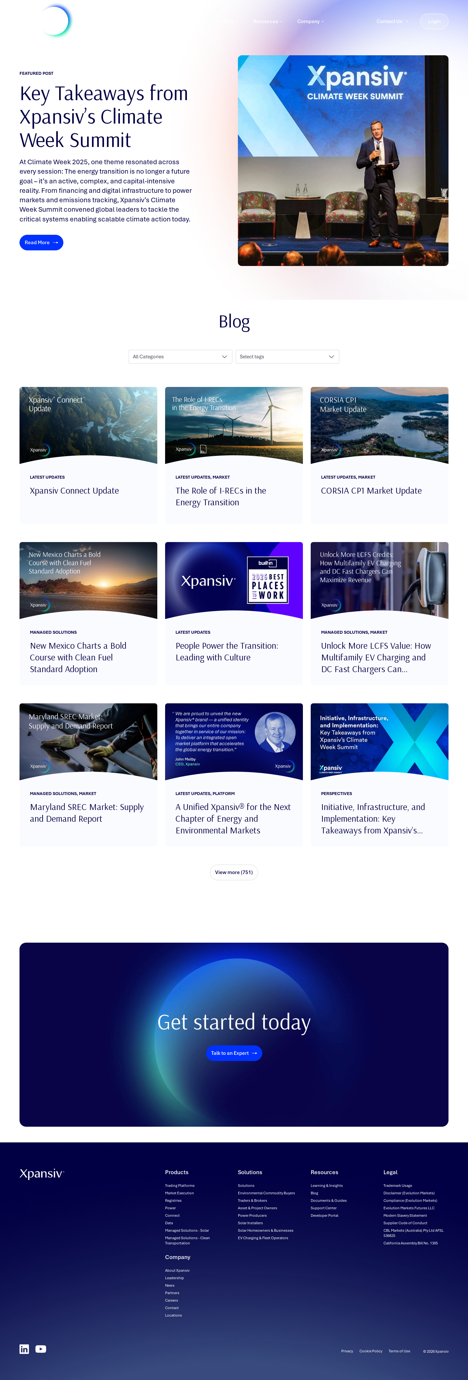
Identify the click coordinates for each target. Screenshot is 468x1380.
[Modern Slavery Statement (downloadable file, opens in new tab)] (405, 1215)
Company (310, 27)
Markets (226, 27)
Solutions (187, 27)
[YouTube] (40, 1349)
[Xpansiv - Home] (42, 27)
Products (147, 27)
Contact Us (392, 27)
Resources (267, 27)
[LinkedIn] (24, 1349)
